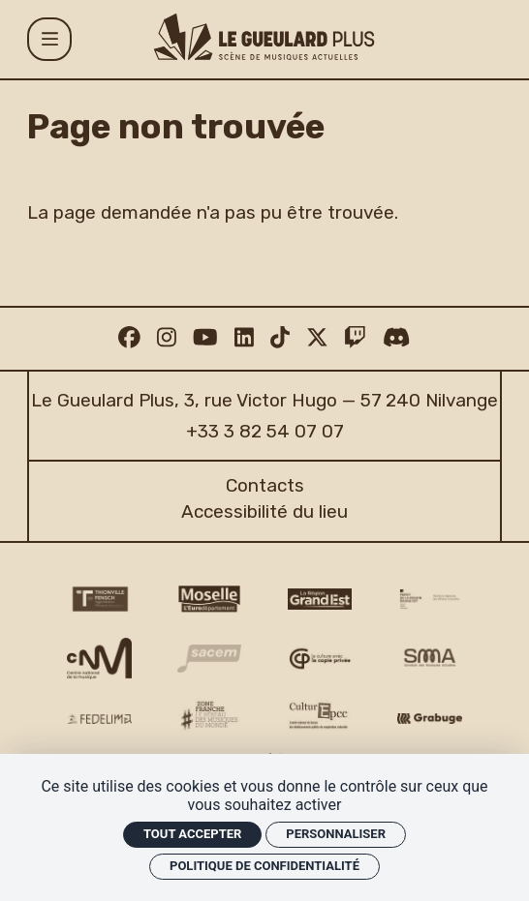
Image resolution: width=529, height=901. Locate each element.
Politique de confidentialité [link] (264, 865)
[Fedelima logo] (99, 718)
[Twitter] (317, 338)
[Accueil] (264, 37)
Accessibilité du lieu (264, 511)
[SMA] (429, 658)
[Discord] (396, 338)
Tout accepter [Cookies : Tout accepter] (192, 833)
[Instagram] (166, 338)
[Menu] (49, 39)
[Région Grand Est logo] (320, 599)
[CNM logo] (99, 659)
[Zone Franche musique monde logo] (209, 716)
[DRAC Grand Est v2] (429, 599)
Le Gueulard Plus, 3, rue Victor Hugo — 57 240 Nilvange (264, 400)
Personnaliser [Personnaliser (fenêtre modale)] (336, 833)
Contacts (265, 485)
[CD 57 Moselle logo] (209, 600)
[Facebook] (129, 338)
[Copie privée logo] (320, 659)
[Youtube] (205, 338)
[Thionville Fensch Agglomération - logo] (99, 599)
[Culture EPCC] (320, 716)
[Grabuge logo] (429, 718)
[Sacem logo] (209, 659)
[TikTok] (280, 338)
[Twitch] (355, 338)
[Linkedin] (244, 338)
